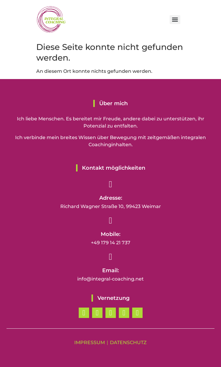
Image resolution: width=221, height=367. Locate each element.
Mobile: (110, 234)
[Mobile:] (110, 220)
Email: (110, 270)
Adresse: (110, 198)
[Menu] (175, 19)
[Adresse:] (110, 184)
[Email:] (110, 256)
